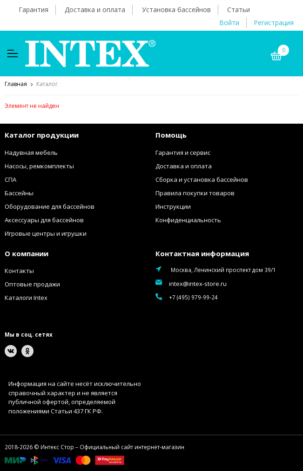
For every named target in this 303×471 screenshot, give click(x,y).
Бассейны (19, 193)
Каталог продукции (42, 134)
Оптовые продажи (32, 284)
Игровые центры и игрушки (46, 233)
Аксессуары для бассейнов (44, 220)
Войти (229, 22)
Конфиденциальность (188, 220)
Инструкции (173, 206)
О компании (26, 253)
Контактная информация (202, 253)
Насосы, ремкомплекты (39, 166)
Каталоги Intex (26, 297)
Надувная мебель (31, 152)
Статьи (238, 9)
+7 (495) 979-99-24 (193, 297)
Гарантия (33, 9)
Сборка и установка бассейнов (201, 179)
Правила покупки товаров (195, 193)
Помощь (171, 134)
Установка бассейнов (176, 9)
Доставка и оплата (95, 9)
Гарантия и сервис (182, 152)
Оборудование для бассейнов (49, 206)
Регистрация (274, 22)
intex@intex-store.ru (198, 283)
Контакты (19, 270)
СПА (10, 179)
